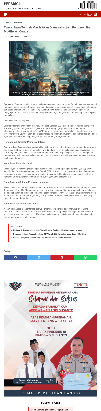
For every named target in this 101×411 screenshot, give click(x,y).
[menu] (5, 14)
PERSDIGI (12, 4)
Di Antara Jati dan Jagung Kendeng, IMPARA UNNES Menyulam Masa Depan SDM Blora (49, 234)
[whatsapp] (85, 257)
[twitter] (39, 257)
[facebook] (15, 257)
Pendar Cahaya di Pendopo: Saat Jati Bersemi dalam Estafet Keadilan (42, 238)
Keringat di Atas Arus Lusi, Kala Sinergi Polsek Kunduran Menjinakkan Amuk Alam (47, 230)
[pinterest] (62, 257)
